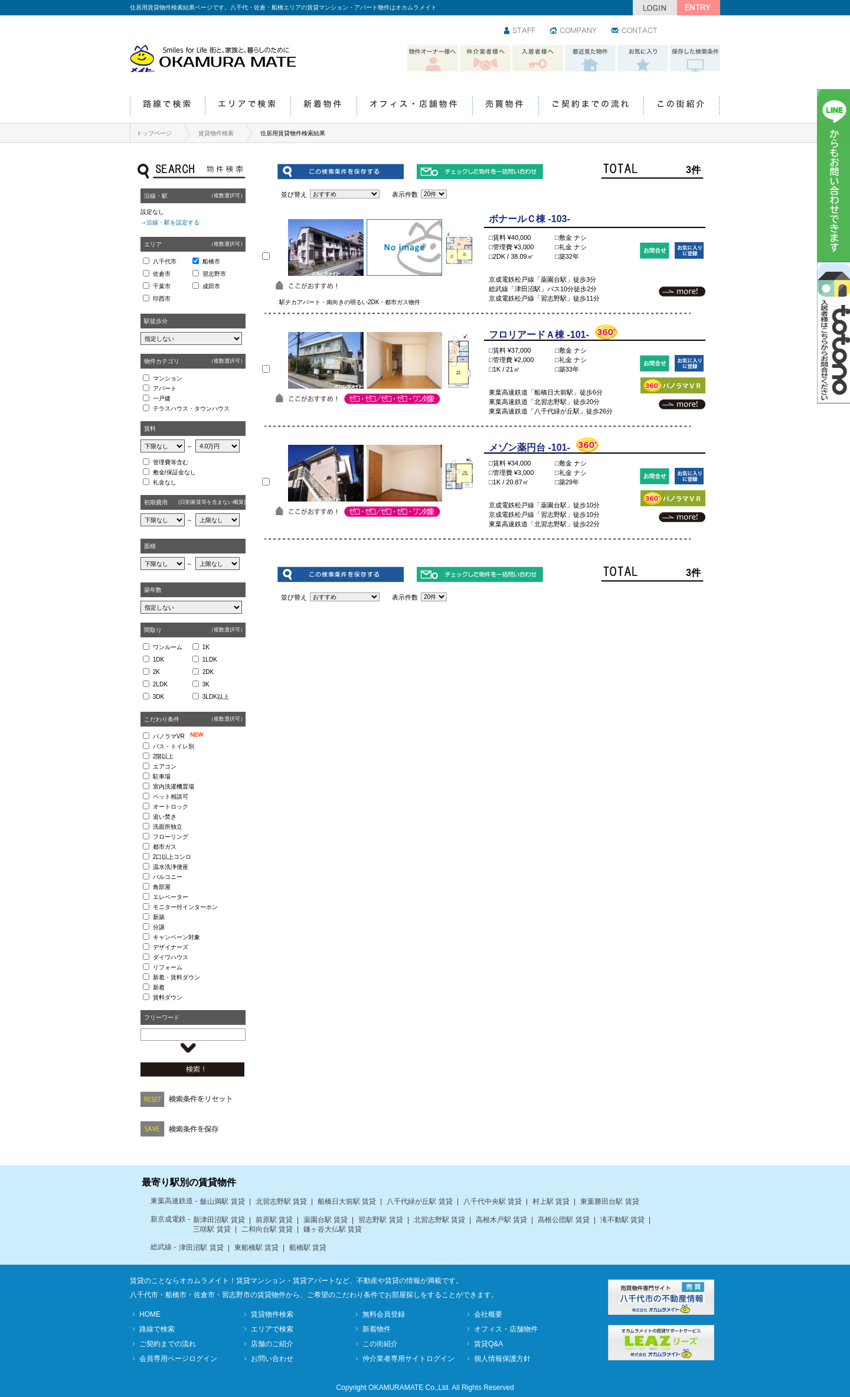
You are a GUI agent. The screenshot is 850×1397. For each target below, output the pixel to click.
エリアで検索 (247, 106)
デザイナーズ (170, 947)
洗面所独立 (167, 826)
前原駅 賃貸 (274, 1220)
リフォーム (167, 967)
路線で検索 (167, 106)
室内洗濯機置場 (173, 786)
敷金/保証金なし (174, 472)
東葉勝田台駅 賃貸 (609, 1201)
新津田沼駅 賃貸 (218, 1220)
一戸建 (162, 398)
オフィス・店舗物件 (414, 106)
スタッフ (520, 31)
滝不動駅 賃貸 (622, 1220)
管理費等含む (170, 462)
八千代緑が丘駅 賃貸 (419, 1201)
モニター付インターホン (185, 907)
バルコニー (167, 877)
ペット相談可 (170, 796)
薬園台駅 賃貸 (325, 1220)
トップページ (154, 133)
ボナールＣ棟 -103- (529, 219)
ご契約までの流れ (590, 106)
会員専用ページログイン (178, 1358)
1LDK (209, 659)
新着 (159, 987)
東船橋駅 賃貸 (256, 1247)
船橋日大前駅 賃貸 (347, 1201)
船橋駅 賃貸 (307, 1247)
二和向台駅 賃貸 (267, 1229)
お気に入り (642, 58)
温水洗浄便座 (170, 867)
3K (206, 684)
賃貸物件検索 (216, 133)
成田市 (211, 286)
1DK (158, 659)
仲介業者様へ (485, 58)
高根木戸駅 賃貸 (501, 1220)
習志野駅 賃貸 (380, 1220)
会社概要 (488, 1314)
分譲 (159, 927)
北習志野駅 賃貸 (281, 1201)
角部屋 (162, 887)
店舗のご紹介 (272, 1344)
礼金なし (164, 482)
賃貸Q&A (488, 1344)
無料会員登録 (383, 1314)
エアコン (164, 766)
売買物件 (505, 106)
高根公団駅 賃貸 (563, 1220)
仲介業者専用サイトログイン (408, 1358)
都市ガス (164, 847)
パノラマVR (180, 735)
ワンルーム (167, 647)
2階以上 (163, 756)
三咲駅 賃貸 (211, 1229)
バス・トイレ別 (173, 746)
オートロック (170, 806)
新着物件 (323, 106)
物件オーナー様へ (432, 58)
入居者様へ (537, 58)
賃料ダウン (167, 997)
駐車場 (162, 776)
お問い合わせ (635, 31)
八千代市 (164, 261)
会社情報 (574, 31)
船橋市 (211, 261)
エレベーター (170, 897)
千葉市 (162, 286)
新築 (159, 917)
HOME (150, 1314)
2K (156, 672)
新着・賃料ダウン (176, 977)
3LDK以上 (215, 696)
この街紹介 (681, 106)
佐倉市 (162, 274)
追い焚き (164, 816)
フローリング (170, 836)
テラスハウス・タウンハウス (191, 408)
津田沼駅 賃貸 (201, 1247)
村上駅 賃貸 (551, 1201)
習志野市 (214, 274)
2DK (208, 672)
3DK (158, 696)
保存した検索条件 (695, 58)
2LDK (160, 684)
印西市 (162, 298)
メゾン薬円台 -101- (529, 447)
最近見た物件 (590, 58)
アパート (164, 388)
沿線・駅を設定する (173, 222)
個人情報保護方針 (502, 1358)
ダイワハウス (170, 957)
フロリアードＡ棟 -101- (539, 335)
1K (206, 647)
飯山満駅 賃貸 (222, 1201)
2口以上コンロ (172, 857)
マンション (167, 378)
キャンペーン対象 (176, 937)
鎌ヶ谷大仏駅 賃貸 (332, 1229)
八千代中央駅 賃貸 (492, 1201)
